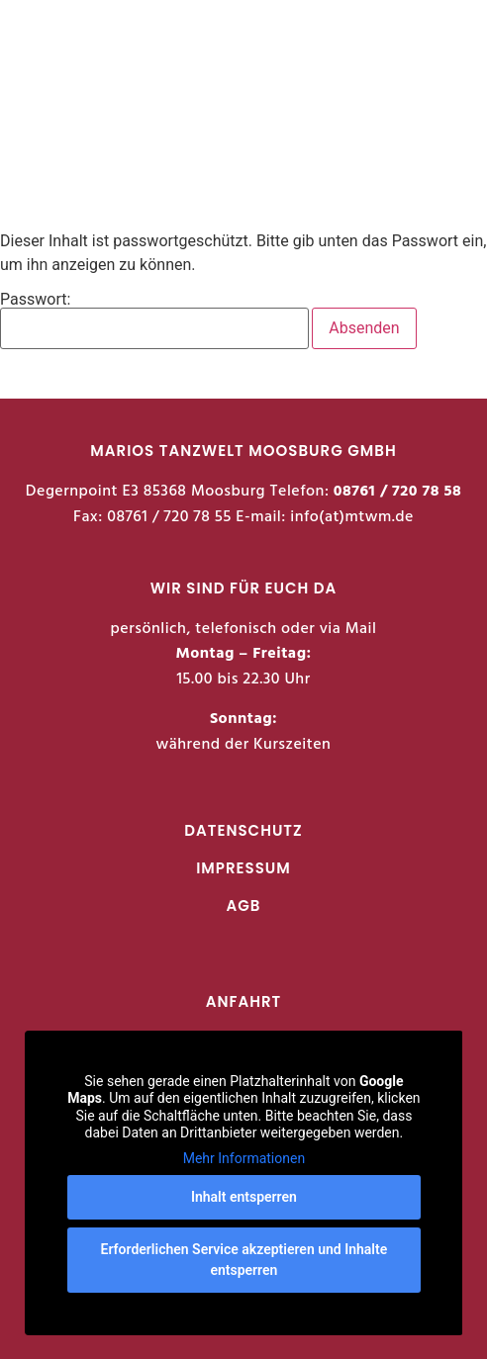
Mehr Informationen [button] (243, 1157)
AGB (244, 905)
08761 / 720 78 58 (397, 491)
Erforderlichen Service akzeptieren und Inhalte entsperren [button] (243, 1259)
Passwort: (154, 320)
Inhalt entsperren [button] (244, 1197)
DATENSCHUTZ (243, 830)
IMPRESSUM (243, 868)
